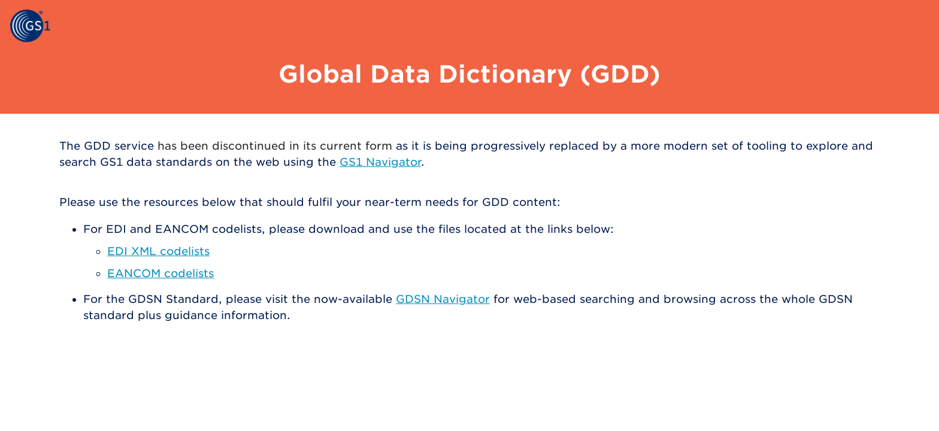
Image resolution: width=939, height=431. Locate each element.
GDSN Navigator (443, 299)
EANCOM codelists (160, 273)
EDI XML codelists (158, 251)
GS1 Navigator (380, 162)
